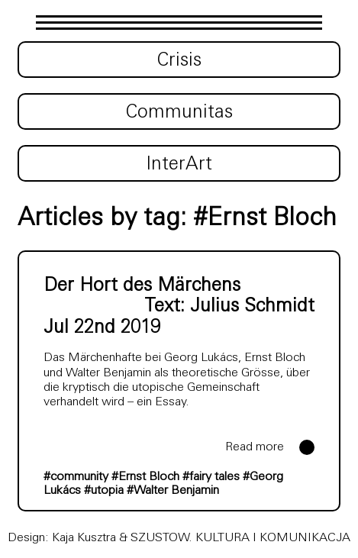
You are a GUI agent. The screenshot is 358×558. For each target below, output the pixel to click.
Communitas (179, 113)
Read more (254, 447)
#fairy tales (211, 477)
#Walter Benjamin (173, 491)
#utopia (104, 491)
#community (76, 477)
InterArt (179, 165)
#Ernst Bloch (145, 477)
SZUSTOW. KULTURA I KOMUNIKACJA (240, 538)
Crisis (179, 61)
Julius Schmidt (252, 307)
